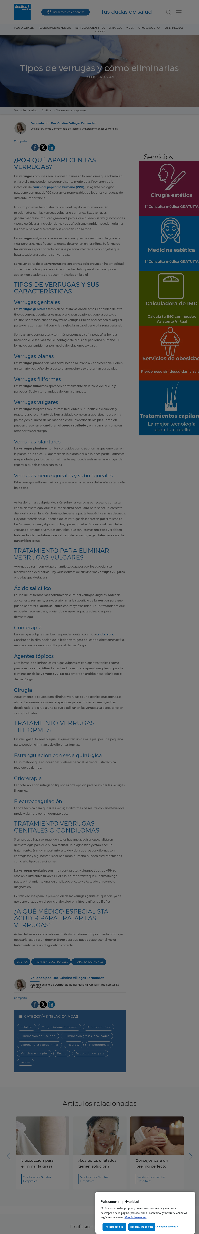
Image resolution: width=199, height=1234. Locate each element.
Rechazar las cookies (141, 1227)
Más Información (136, 1217)
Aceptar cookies (114, 1227)
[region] (145, 1213)
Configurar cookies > (166, 1226)
